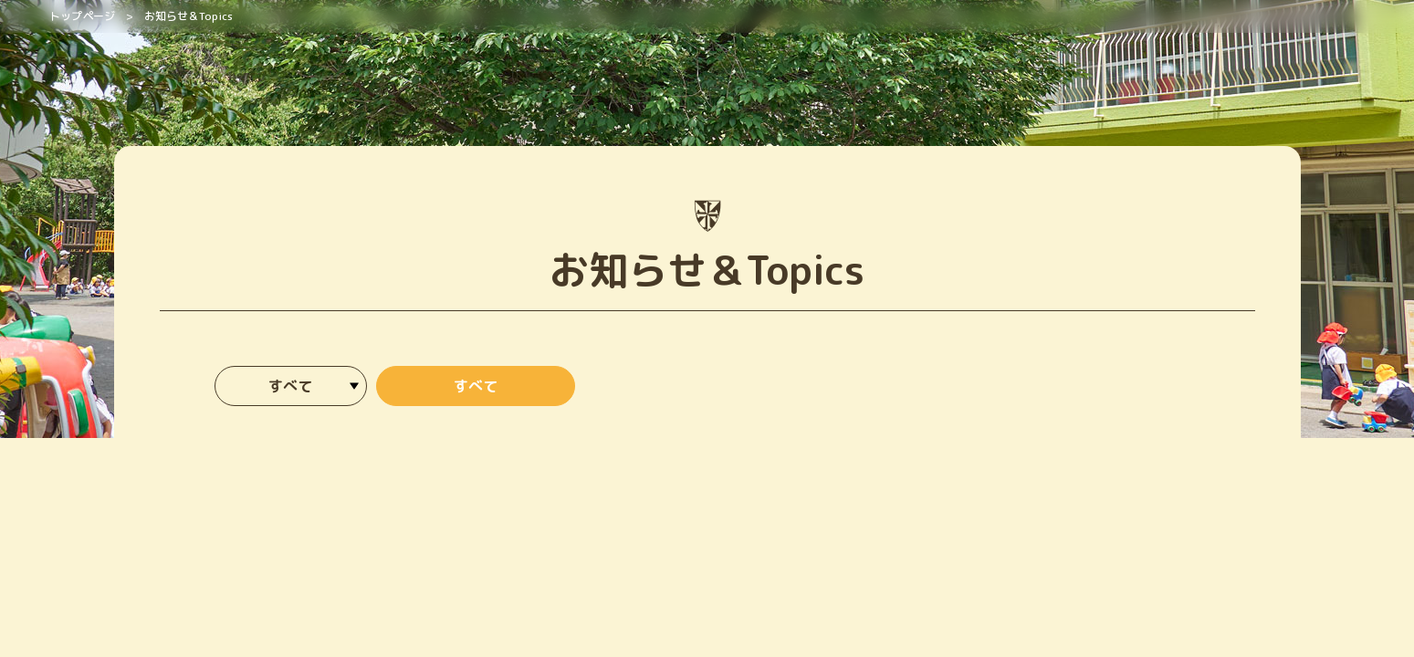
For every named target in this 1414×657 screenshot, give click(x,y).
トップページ (82, 16)
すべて (476, 386)
